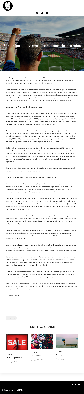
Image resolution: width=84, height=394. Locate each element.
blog (42, 42)
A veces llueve (61, 355)
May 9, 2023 (60, 359)
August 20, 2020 (37, 360)
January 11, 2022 (11, 362)
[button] (80, 2)
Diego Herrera (14, 295)
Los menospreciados (14, 357)
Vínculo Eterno (36, 355)
